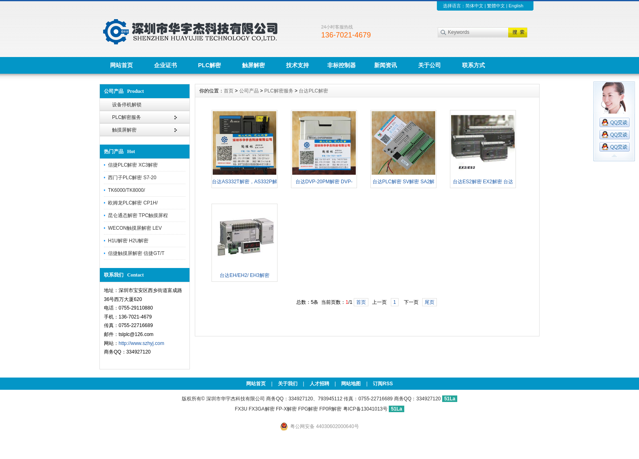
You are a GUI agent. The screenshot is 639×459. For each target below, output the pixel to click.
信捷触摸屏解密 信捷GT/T (136, 253)
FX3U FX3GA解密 (254, 409)
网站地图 (351, 384)
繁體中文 (496, 5)
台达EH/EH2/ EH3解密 (244, 275)
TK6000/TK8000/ (126, 190)
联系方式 (473, 65)
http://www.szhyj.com (141, 343)
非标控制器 (341, 65)
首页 (229, 91)
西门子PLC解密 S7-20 (132, 177)
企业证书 (165, 65)
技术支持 (297, 65)
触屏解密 (253, 65)
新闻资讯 (385, 65)
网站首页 (121, 65)
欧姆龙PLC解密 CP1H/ (133, 203)
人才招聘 (319, 384)
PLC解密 (209, 65)
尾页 (429, 302)
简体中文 (474, 5)
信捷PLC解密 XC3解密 (133, 165)
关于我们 (287, 384)
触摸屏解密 (124, 130)
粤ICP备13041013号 (366, 409)
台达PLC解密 (313, 91)
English (516, 5)
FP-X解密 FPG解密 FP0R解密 (309, 409)
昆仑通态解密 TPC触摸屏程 (138, 215)
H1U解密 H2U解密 (128, 241)
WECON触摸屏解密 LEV (135, 228)
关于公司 (429, 65)
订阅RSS (383, 384)
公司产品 (249, 91)
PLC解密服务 (126, 117)
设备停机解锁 (126, 105)
